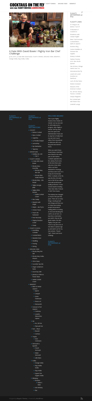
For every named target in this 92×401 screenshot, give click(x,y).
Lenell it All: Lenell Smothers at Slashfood (75, 76)
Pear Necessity (36, 217)
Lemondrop (35, 143)
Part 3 (37, 156)
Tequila (34, 336)
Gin (33, 321)
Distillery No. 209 (37, 154)
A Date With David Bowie (24, 56)
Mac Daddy (35, 199)
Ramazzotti (38, 304)
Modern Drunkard (75, 84)
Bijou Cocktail (36, 135)
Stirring (34, 246)
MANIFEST (73, 3)
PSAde (34, 225)
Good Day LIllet (37, 272)
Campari (37, 293)
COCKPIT (32, 130)
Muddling (35, 241)
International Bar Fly (76, 71)
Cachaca (37, 334)
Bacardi (37, 331)
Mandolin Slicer (36, 238)
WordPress (39, 398)
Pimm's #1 (38, 301)
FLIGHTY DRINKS (51, 3)
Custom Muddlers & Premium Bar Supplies (76, 51)
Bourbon (37, 380)
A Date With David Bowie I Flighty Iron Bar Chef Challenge (34, 52)
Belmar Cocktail (37, 132)
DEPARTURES (38, 8)
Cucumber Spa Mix (37, 264)
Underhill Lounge (75, 104)
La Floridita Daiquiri (38, 141)
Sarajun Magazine (75, 96)
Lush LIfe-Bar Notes (76, 81)
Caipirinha (35, 138)
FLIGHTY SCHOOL (35, 228)
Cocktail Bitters (36, 235)
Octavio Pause (36, 210)
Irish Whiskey (39, 387)
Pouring (34, 243)
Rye (36, 390)
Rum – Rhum (36, 329)
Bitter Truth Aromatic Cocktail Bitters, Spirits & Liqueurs (76, 42)
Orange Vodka (13, 59)
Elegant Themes (22, 398)
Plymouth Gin (39, 326)
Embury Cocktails (75, 56)
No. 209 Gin (38, 323)
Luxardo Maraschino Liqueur (38, 316)
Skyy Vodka (21, 59)
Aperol (37, 291)
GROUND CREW (62, 3)
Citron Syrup (36, 261)
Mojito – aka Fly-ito (38, 207)
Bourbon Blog (74, 46)
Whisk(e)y (35, 378)
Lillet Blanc (38, 358)
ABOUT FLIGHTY (38, 3)
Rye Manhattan (36, 146)
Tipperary (35, 149)
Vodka (27, 59)
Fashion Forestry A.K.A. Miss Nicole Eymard (75, 61)
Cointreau (38, 311)
